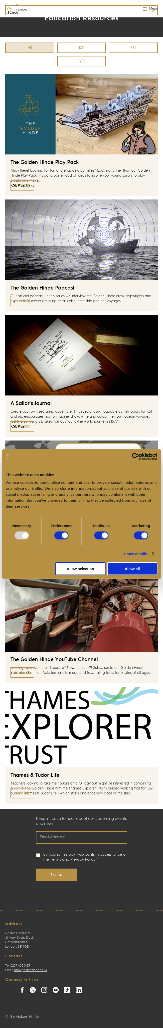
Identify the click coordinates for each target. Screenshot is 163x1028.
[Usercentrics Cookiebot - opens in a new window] (135, 456)
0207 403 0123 (20, 965)
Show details (135, 553)
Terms (55, 860)
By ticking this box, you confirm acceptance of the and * (85, 857)
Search (11, 10)
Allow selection (80, 569)
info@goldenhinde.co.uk (30, 970)
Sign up (56, 874)
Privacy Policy (82, 860)
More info (22, 185)
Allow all (132, 569)
